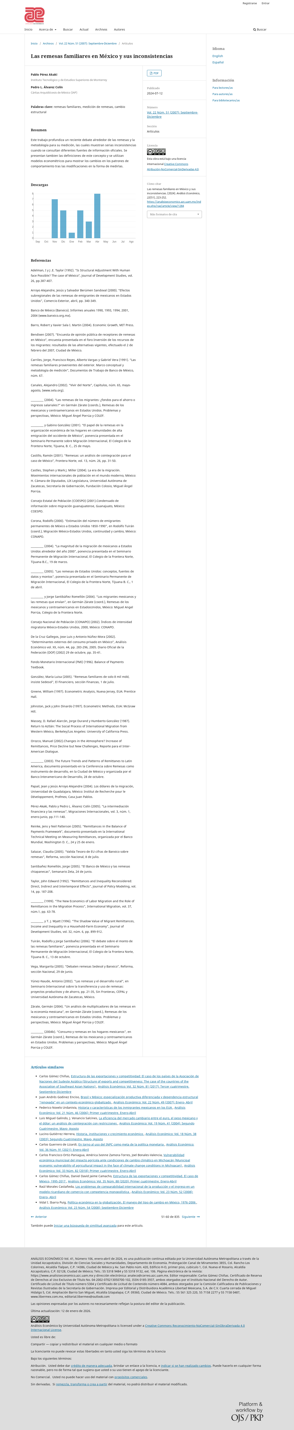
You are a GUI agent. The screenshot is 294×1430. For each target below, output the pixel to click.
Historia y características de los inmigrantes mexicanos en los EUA (125, 1108)
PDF (156, 73)
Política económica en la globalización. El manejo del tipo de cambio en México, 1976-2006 (132, 1202)
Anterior (41, 1217)
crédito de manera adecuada (91, 1366)
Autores (119, 29)
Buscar (68, 29)
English (217, 56)
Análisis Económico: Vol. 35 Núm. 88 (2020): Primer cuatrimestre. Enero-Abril (122, 1181)
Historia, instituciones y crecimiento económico (110, 1134)
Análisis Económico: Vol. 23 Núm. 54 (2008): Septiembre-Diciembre (86, 1208)
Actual (84, 29)
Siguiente (188, 1217)
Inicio (28, 29)
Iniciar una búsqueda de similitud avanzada (85, 1226)
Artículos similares (47, 1067)
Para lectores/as (222, 88)
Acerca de (46, 29)
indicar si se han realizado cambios (186, 1366)
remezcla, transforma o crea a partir (81, 1384)
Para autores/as (222, 94)
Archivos (101, 29)
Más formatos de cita (163, 214)
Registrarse (250, 3)
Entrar (266, 3)
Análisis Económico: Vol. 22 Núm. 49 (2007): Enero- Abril (153, 1102)
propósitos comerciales (130, 1377)
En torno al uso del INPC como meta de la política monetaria (121, 1144)
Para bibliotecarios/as (226, 100)
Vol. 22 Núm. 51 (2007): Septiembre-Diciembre (88, 43)
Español (218, 62)
